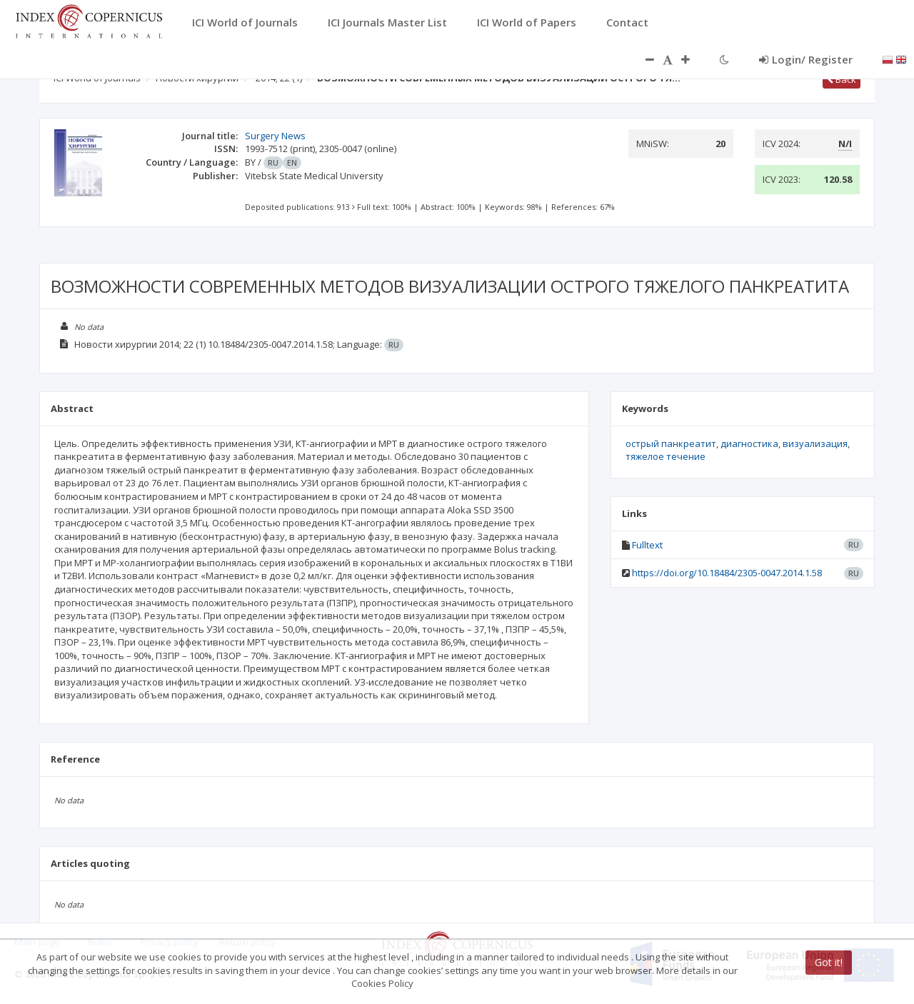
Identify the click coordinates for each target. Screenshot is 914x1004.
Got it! (829, 962)
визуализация (815, 443)
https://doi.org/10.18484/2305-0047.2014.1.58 (727, 572)
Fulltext (647, 544)
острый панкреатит (671, 443)
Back (841, 79)
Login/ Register (806, 59)
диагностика (749, 443)
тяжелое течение (665, 456)
